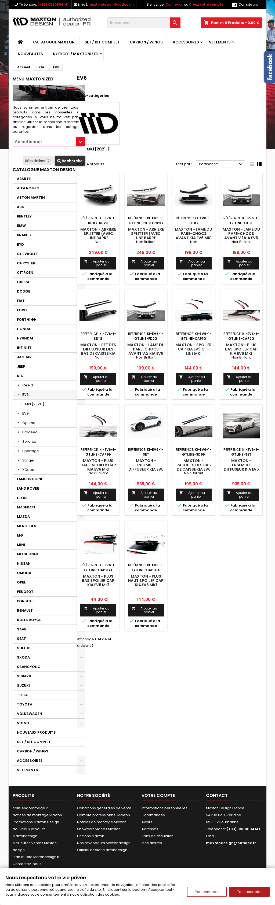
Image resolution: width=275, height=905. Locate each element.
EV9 (25, 413)
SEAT (21, 638)
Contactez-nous (27, 863)
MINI (21, 544)
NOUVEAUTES (30, 54)
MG (20, 535)
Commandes (153, 815)
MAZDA (23, 516)
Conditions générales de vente (104, 808)
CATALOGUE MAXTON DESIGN (44, 170)
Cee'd (27, 385)
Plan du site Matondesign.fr (36, 856)
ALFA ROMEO (28, 188)
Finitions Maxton (90, 835)
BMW (21, 225)
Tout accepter (249, 891)
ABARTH (24, 178)
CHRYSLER (26, 263)
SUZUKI (23, 685)
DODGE (23, 291)
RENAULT (25, 610)
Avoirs (147, 822)
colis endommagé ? (30, 808)
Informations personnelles (164, 808)
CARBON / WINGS (146, 42)
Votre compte (158, 795)
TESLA (22, 694)
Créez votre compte (206, 4)
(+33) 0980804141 (53, 4)
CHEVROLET (27, 253)
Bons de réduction (157, 835)
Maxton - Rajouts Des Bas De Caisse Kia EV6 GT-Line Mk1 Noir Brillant (193, 469)
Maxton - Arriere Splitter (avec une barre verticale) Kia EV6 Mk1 (98, 238)
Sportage (30, 450)
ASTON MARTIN (31, 197)
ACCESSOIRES (186, 42)
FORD (22, 310)
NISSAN (24, 563)
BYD (20, 244)
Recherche (70, 161)
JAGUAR (24, 357)
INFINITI (24, 347)
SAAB (21, 629)
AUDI (21, 206)
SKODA (23, 657)
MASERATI (26, 507)
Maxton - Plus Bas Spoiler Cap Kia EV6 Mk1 (241, 349)
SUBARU (24, 676)
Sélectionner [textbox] (28, 142)
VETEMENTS (220, 42)
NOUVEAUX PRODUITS (36, 732)
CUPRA (23, 282)
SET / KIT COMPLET (102, 42)
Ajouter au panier (97, 263)
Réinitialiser (38, 161)
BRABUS (24, 235)
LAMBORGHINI (29, 479)
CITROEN (25, 272)
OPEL (21, 582)
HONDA (23, 328)
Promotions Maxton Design (36, 822)
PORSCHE (25, 601)
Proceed (30, 432)
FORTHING (26, 319)
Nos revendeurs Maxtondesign (104, 842)
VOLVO (23, 723)
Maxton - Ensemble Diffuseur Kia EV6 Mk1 (146, 467)
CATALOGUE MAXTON (54, 42)
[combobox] (49, 141)
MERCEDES (26, 526)
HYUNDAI (25, 338)
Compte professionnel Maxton (103, 815)
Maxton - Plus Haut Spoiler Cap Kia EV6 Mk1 (98, 465)
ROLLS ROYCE (29, 619)
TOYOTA (24, 704)
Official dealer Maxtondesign (102, 849)
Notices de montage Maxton (37, 815)
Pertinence (221, 164)
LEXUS (22, 497)
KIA (20, 375)
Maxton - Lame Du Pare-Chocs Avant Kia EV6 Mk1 (193, 234)
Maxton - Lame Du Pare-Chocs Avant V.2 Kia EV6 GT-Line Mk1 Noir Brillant (146, 353)
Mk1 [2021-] (34, 404)
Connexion (174, 4)
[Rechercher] (143, 22)
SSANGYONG (29, 666)
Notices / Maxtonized (76, 54)
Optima (28, 422)
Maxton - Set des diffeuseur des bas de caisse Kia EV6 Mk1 (98, 351)
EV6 (25, 394)
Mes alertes (152, 842)
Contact (217, 795)
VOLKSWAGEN (29, 713)
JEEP (21, 366)
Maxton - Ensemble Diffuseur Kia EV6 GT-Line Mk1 (241, 467)
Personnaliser (207, 891)
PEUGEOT (25, 591)
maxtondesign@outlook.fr (111, 4)
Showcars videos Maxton (99, 829)
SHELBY (23, 648)
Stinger (28, 460)
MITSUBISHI (27, 554)
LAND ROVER (28, 488)
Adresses (150, 829)
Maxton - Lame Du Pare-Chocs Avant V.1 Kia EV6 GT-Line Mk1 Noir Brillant (241, 238)
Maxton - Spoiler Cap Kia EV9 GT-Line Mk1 (193, 349)
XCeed (28, 469)
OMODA (24, 572)
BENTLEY (24, 216)
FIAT (21, 300)
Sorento (29, 441)
